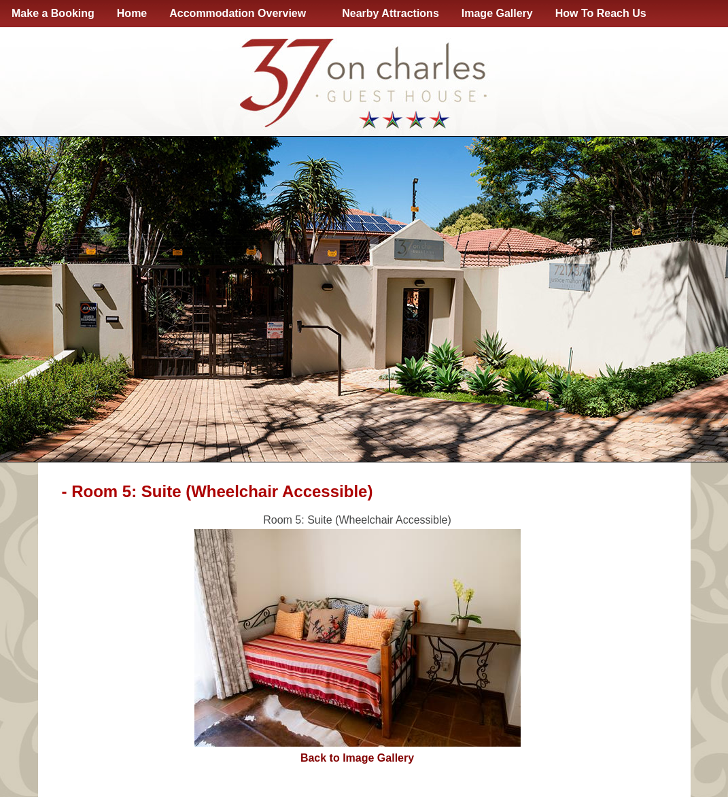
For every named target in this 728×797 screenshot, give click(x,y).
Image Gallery (497, 13)
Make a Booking (53, 13)
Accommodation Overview (240, 13)
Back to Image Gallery (357, 758)
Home (132, 13)
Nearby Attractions (390, 13)
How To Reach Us (600, 13)
